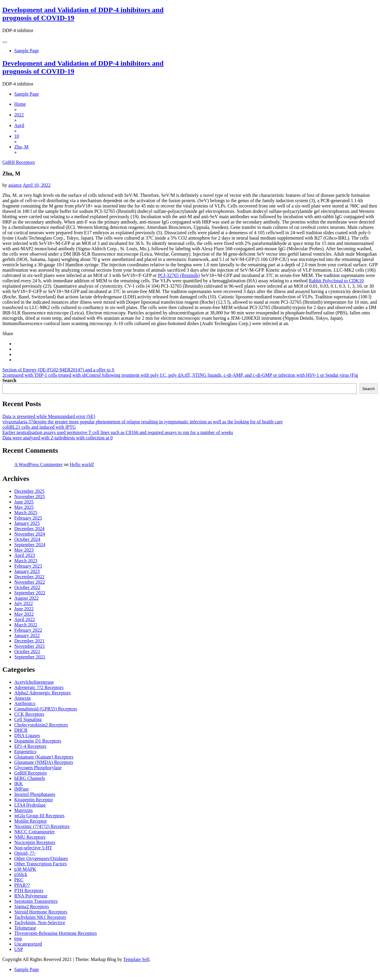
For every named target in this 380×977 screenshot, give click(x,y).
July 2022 (23, 603)
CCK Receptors (29, 714)
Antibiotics (24, 703)
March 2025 (25, 512)
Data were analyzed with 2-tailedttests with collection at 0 (57, 437)
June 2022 (24, 608)
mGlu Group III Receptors (39, 815)
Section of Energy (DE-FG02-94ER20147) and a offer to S (58, 369)
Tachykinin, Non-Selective (39, 922)
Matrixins (23, 810)
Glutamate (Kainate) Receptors (43, 756)
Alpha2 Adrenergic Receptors (42, 692)
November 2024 (29, 533)
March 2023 (25, 560)
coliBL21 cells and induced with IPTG (39, 427)
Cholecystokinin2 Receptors (41, 724)
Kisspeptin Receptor (33, 799)
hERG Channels (29, 778)
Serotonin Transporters (36, 901)
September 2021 (29, 656)
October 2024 (27, 539)
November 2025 (29, 496)
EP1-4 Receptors (30, 746)
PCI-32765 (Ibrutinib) (179, 275)
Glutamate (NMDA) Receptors (43, 762)
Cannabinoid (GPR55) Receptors (45, 708)
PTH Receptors (28, 890)
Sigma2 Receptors (31, 906)
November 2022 (29, 582)
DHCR (20, 730)
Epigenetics (25, 751)
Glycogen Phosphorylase (38, 767)
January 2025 (27, 523)
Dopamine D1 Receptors (37, 740)
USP (18, 949)
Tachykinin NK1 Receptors (40, 917)
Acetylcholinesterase (34, 682)
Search (9, 380)
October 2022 (27, 587)
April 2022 (24, 619)
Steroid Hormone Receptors (40, 911)
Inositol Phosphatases (34, 794)
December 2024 (29, 528)
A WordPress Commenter (38, 464)
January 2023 (27, 571)
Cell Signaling (28, 719)
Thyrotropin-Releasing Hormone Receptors (55, 933)
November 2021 (29, 646)
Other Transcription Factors (40, 863)
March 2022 (25, 624)
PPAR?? (22, 885)
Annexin (22, 698)
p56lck (20, 874)
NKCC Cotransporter (34, 831)
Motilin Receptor (30, 821)
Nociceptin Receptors (34, 842)
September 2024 (29, 544)
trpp (18, 938)
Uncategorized (28, 943)
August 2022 (26, 598)
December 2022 (29, 576)
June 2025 (24, 501)
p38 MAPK (25, 869)
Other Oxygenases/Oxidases (41, 858)
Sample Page (26, 50)
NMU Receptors (29, 837)
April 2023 (24, 555)
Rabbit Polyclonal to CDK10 (336, 280)
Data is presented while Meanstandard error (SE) (48, 416)
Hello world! (82, 464)
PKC (18, 879)
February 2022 (28, 630)
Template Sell (136, 959)
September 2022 (29, 592)
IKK (18, 783)
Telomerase (25, 927)
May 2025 (24, 507)
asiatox (15, 185)
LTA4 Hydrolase (30, 804)
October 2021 (27, 651)
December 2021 (29, 640)
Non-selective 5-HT (33, 847)
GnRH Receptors (18, 162)
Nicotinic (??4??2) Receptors (42, 826)
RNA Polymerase (31, 895)
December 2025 (29, 491)
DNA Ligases (27, 735)
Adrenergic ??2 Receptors (39, 687)
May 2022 (24, 614)
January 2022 (27, 635)
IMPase (21, 788)
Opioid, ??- (25, 853)
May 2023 (24, 549)
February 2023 (28, 566)
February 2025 (28, 517)
